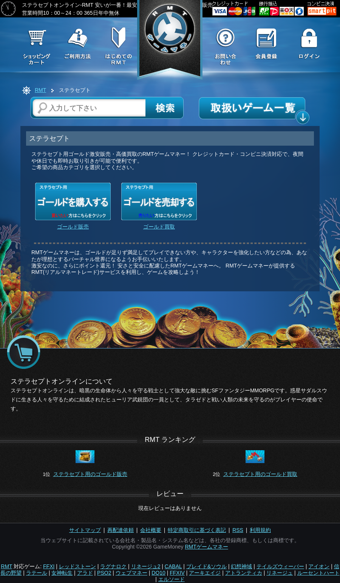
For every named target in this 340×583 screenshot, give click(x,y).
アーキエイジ (205, 573)
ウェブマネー (131, 573)
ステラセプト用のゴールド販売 (90, 474)
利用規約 (260, 530)
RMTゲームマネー (206, 547)
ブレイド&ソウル (206, 566)
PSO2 (104, 573)
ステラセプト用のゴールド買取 (260, 474)
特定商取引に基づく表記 (197, 530)
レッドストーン (77, 566)
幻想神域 (241, 566)
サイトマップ (85, 530)
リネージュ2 (146, 566)
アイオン (318, 566)
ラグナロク (113, 566)
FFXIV (177, 573)
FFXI (48, 566)
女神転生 (62, 573)
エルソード (171, 579)
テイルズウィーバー (280, 566)
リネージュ (279, 573)
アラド (85, 573)
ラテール (36, 573)
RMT (40, 90)
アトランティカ (243, 573)
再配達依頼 (120, 530)
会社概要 (150, 530)
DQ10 (158, 573)
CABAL (173, 566)
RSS (237, 530)
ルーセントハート (318, 573)
